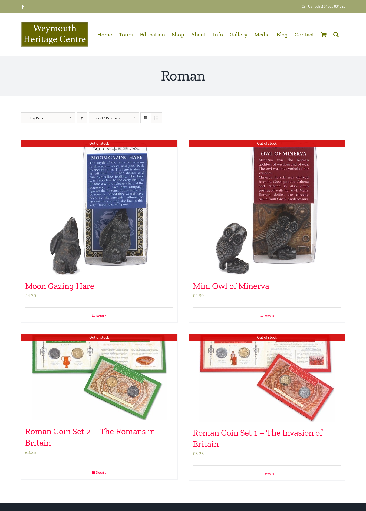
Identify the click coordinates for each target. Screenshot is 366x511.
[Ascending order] (82, 117)
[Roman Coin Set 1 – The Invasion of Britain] (267, 378)
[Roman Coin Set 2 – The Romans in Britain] (99, 377)
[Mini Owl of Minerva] (267, 207)
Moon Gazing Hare (59, 286)
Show (106, 118)
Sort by (34, 118)
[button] (336, 34)
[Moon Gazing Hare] (99, 207)
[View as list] (156, 118)
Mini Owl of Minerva (231, 286)
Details (101, 315)
